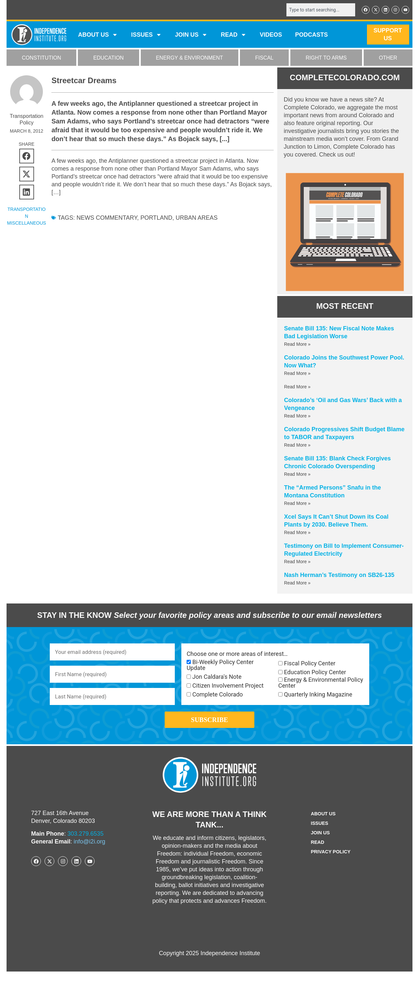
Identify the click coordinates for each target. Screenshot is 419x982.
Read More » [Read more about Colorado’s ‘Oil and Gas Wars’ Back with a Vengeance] (297, 416)
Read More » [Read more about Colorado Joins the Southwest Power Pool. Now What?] (297, 374)
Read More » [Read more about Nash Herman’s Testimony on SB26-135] (297, 583)
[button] (26, 156)
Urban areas (197, 218)
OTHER (388, 58)
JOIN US (191, 35)
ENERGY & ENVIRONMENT (189, 58)
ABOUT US (98, 35)
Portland (156, 218)
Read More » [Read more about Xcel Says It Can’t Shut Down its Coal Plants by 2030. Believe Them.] (297, 533)
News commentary (107, 218)
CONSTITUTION (41, 58)
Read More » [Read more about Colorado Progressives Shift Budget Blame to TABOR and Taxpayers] (297, 445)
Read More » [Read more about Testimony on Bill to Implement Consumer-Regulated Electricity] (297, 562)
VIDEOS (271, 35)
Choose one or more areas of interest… (237, 655)
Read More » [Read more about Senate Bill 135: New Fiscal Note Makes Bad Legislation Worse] (297, 344)
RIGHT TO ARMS (326, 58)
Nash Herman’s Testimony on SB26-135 (339, 575)
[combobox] (316, 10)
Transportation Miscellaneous (26, 216)
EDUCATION (108, 58)
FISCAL (264, 58)
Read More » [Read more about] (297, 387)
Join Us (319, 843)
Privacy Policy (331, 862)
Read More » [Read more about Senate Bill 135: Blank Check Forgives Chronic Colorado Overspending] (297, 474)
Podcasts (311, 35)
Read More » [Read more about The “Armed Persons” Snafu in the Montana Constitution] (297, 504)
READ (233, 35)
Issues (146, 35)
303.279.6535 (85, 844)
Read (316, 853)
